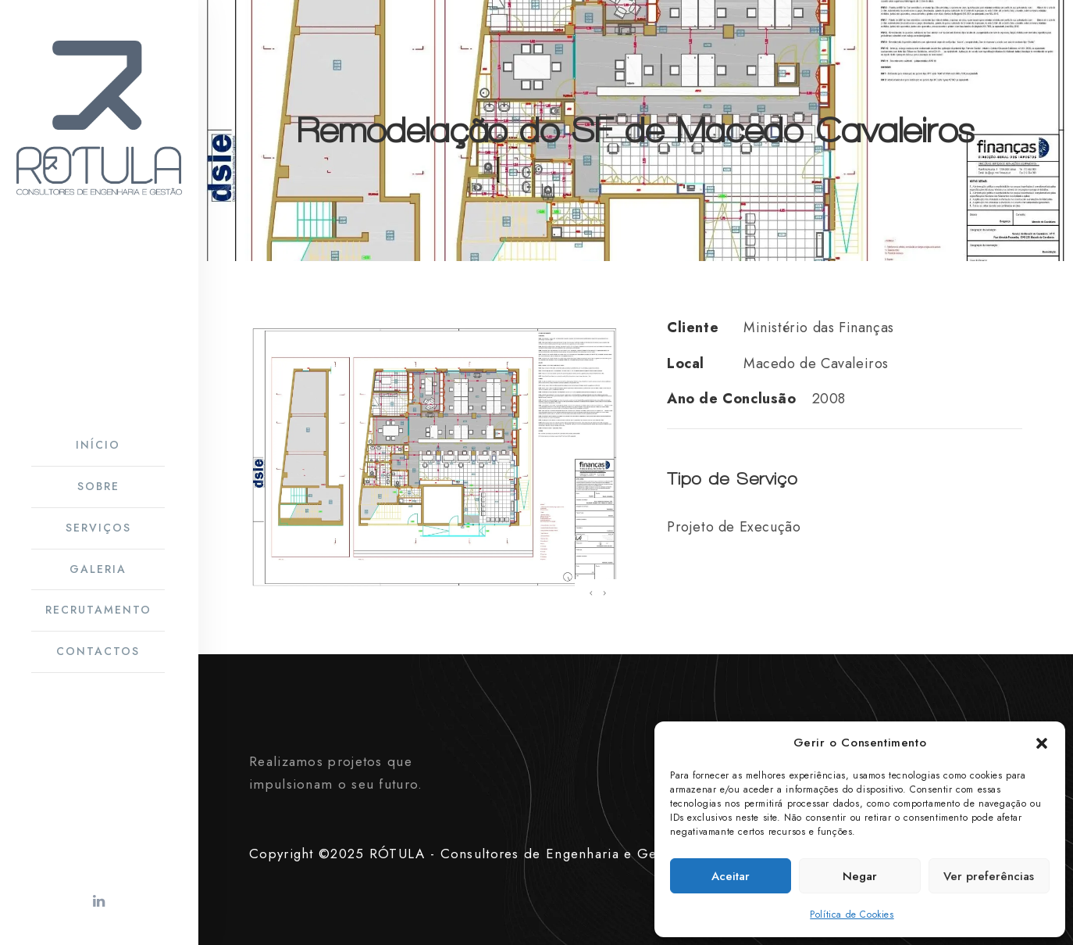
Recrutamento (98, 609)
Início (98, 445)
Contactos (98, 651)
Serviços (98, 527)
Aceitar (730, 876)
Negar (860, 876)
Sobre (98, 486)
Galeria (98, 569)
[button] (1042, 743)
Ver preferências (988, 876)
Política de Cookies (851, 914)
